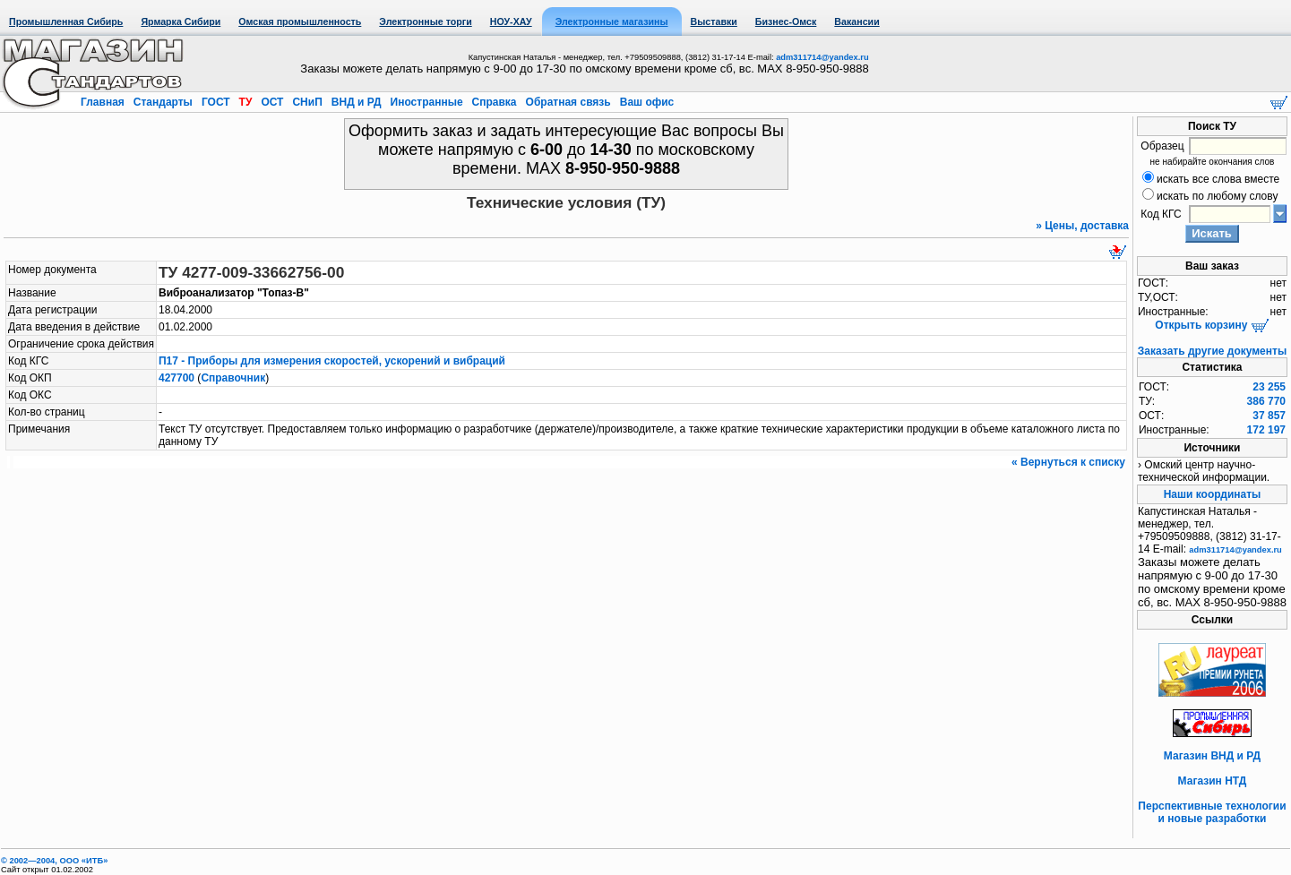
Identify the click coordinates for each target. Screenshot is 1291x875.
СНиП (307, 102)
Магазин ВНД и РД (1212, 756)
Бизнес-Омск (786, 21)
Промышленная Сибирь (66, 21)
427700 (176, 378)
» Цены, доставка (1082, 225)
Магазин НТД (1212, 781)
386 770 (1266, 401)
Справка (494, 102)
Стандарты (162, 102)
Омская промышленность (299, 21)
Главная (104, 102)
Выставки (714, 21)
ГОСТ (216, 102)
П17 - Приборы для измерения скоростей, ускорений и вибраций (332, 361)
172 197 (1266, 430)
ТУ (245, 102)
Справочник (233, 378)
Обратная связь (568, 102)
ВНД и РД (355, 102)
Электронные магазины (611, 21)
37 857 (1269, 415)
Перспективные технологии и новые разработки (1212, 812)
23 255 (1269, 387)
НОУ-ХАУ (511, 21)
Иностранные (426, 102)
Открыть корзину (1212, 325)
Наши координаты (1212, 494)
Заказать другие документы (1212, 351)
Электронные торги (425, 21)
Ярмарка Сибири (180, 21)
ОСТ (272, 102)
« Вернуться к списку (1068, 462)
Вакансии (856, 21)
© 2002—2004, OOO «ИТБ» (54, 860)
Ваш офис (645, 102)
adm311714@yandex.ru (822, 57)
